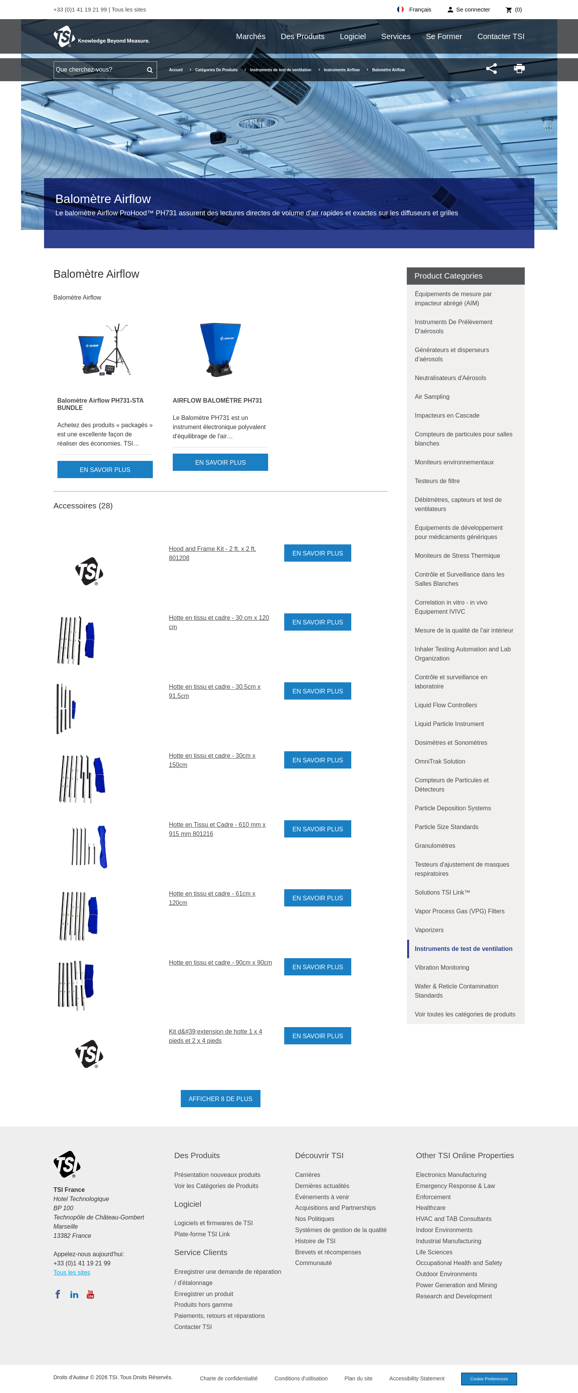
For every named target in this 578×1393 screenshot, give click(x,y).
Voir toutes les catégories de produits (465, 1014)
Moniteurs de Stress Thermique (457, 555)
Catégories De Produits (216, 70)
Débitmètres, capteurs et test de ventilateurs (458, 504)
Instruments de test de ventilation (280, 70)
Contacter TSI (500, 36)
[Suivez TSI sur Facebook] (58, 1294)
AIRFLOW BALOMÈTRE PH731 (217, 400)
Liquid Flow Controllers (446, 705)
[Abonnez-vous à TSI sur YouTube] (90, 1294)
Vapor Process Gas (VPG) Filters (459, 911)
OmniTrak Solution (440, 761)
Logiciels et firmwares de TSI (213, 1223)
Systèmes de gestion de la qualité (341, 1230)
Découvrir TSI (319, 1155)
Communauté (313, 1263)
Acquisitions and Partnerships (335, 1208)
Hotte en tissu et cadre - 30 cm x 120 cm (219, 622)
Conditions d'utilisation (301, 1378)
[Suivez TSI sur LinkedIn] (74, 1294)
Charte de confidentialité (229, 1378)
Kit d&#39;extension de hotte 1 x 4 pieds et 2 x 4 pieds (215, 1036)
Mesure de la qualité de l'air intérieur (464, 630)
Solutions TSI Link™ (442, 892)
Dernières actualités (322, 1186)
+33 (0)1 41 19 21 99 (81, 9)
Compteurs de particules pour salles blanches (464, 439)
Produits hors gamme (203, 1304)
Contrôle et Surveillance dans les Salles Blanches (459, 579)
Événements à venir (322, 1197)
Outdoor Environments (446, 1274)
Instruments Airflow (342, 70)
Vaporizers (429, 930)
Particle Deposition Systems (453, 808)
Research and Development (454, 1296)
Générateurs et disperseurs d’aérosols (452, 354)
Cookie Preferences (489, 1379)
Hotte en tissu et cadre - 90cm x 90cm (220, 962)
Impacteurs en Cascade (447, 415)
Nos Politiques (314, 1219)
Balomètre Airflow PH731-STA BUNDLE (100, 404)
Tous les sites (128, 9)
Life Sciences (434, 1252)
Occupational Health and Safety (459, 1263)
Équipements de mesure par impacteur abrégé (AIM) (453, 298)
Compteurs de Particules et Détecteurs (452, 785)
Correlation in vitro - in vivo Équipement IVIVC (451, 607)
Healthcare (430, 1208)
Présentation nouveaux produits (217, 1175)
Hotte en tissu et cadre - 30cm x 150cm (212, 760)
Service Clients (201, 1252)
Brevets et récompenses (328, 1252)
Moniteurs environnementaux (454, 462)
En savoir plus (105, 470)
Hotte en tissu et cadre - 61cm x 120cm (212, 898)
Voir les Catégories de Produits (216, 1186)
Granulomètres (435, 845)
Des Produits (303, 36)
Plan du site (359, 1378)
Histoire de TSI (315, 1241)
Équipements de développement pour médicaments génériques (459, 532)
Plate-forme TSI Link (202, 1234)
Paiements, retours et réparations (219, 1316)
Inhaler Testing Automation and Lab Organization (463, 654)
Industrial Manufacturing (448, 1241)
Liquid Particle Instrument (449, 724)
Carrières (308, 1175)
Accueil (176, 70)
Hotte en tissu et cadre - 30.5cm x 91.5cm (214, 691)
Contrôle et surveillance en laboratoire (451, 682)
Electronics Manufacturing (451, 1175)
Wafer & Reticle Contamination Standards (456, 991)
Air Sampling (432, 396)
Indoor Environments (444, 1230)
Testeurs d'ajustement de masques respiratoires (462, 869)
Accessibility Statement (417, 1378)
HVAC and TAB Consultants (453, 1219)
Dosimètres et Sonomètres (451, 742)
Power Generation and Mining (456, 1285)
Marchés (250, 36)
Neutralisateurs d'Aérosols (450, 378)
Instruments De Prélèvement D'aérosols (454, 326)
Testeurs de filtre (437, 481)
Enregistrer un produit (203, 1294)
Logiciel (353, 36)
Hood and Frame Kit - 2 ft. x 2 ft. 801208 (212, 553)
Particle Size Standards (446, 827)
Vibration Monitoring (442, 967)
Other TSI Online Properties (465, 1155)
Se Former (444, 36)
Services (396, 36)
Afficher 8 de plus (220, 1099)
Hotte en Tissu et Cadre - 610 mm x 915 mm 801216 (217, 829)
